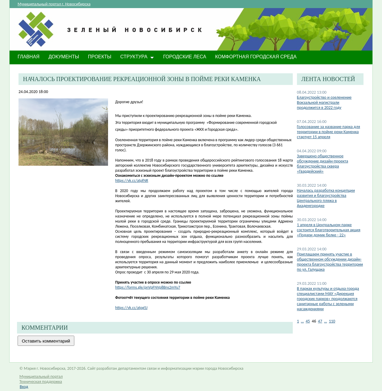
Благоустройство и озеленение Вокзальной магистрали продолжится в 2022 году (324, 102)
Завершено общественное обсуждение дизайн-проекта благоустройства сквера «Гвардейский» (322, 163)
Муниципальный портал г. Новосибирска (54, 4)
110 (332, 321)
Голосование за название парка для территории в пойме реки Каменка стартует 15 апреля (328, 131)
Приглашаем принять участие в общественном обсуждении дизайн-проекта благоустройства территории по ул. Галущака (330, 262)
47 (320, 321)
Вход (24, 386)
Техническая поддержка (40, 381)
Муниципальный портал (41, 376)
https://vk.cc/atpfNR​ (131, 180)
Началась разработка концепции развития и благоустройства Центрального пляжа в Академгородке (326, 198)
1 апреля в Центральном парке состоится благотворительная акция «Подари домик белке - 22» (329, 230)
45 (308, 321)
